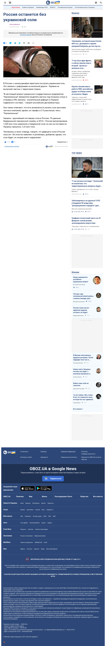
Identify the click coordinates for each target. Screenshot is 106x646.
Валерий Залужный (79, 301)
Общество (84, 496)
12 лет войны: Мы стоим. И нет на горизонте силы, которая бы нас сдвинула (83, 397)
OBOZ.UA (94, 591)
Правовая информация (68, 451)
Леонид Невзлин (78, 363)
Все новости (98, 496)
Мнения (75, 272)
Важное (75, 13)
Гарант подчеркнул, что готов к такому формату (85, 190)
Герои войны (15, 7)
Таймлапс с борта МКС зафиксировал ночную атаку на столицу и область (81, 99)
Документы (44, 457)
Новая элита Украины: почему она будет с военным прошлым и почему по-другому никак (83, 371)
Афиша (22, 549)
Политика (20, 496)
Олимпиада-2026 (42, 7)
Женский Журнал (51, 549)
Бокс (43, 509)
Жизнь (44, 496)
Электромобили (34, 523)
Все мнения (77, 409)
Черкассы (50, 503)
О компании (24, 451)
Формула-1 (50, 509)
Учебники (28, 516)
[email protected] (27, 631)
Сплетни (29, 549)
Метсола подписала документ (82, 209)
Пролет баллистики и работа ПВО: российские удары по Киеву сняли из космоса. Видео (82, 90)
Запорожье (35, 503)
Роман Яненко (77, 377)
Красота (36, 549)
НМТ (54, 516)
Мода (42, 549)
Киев (21, 503)
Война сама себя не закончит (81, 384)
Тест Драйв (24, 523)
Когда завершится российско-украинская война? (80, 279)
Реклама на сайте (26, 457)
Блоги (69, 496)
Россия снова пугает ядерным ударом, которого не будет (81, 310)
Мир (30, 496)
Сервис (49, 523)
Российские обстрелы (65, 7)
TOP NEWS (77, 153)
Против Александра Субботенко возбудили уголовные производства (86, 50)
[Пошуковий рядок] (101, 2)
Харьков (28, 503)
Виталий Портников (79, 284)
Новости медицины (26, 542)
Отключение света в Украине (85, 7)
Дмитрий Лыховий (78, 388)
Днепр (43, 503)
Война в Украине (28, 7)
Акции (44, 523)
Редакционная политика (12, 146)
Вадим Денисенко (78, 315)
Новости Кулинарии (41, 529)
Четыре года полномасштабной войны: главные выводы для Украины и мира (83, 296)
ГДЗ (21, 516)
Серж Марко (76, 402)
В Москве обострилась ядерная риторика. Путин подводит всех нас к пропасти (83, 357)
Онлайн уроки (37, 516)
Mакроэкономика (40, 536)
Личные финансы (15, 24)
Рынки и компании (26, 536)
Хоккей (37, 509)
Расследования (61, 496)
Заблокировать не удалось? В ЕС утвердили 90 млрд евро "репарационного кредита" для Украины (86, 203)
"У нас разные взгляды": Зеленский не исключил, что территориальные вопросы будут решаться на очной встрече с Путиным (87, 183)
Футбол (22, 509)
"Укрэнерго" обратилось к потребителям (85, 226)
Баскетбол (30, 509)
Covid (45, 542)
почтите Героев (25, 35)
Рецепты (23, 529)
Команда (43, 451)
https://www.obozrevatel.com (71, 588)
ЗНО (49, 516)
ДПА (45, 516)
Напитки (30, 529)
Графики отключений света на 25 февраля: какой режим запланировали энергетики (86, 220)
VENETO (52, 7)
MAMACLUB (38, 542)
